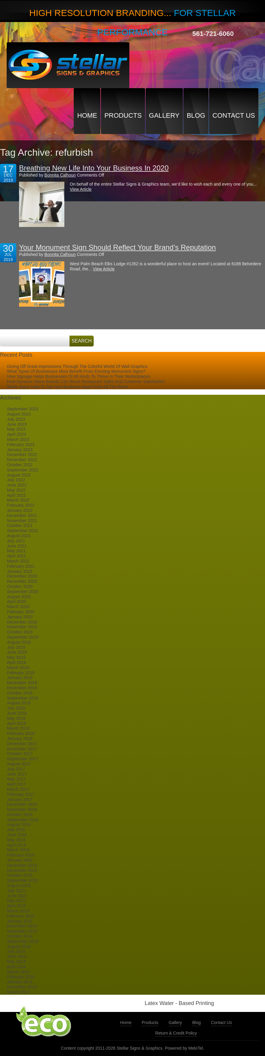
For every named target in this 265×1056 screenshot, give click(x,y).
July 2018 (16, 708)
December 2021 (22, 515)
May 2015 (16, 900)
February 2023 (20, 444)
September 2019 (22, 637)
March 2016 (18, 849)
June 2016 (17, 834)
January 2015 (20, 921)
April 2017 (16, 784)
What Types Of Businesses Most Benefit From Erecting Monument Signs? (76, 371)
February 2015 (20, 916)
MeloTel (195, 1048)
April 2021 (16, 556)
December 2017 (22, 743)
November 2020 (22, 581)
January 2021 (20, 571)
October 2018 (20, 693)
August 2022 (19, 475)
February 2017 (20, 794)
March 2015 (18, 910)
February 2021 (20, 566)
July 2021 (16, 540)
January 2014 (20, 981)
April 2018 (16, 723)
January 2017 (20, 799)
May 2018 (16, 718)
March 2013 (18, 992)
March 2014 (18, 971)
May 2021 (16, 550)
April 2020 (16, 601)
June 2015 (17, 895)
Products (122, 115)
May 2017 (16, 779)
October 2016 (20, 814)
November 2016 (22, 809)
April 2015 (16, 905)
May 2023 (16, 429)
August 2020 (19, 596)
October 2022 (20, 464)
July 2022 (16, 479)
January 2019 (20, 677)
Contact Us (233, 115)
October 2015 (20, 875)
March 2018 (18, 728)
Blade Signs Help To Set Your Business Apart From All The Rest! (67, 386)
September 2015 (22, 880)
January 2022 (20, 510)
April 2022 (16, 495)
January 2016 (20, 860)
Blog (196, 115)
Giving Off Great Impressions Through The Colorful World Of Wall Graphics (77, 366)
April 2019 (16, 662)
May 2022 (16, 490)
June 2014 (17, 956)
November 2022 (22, 459)
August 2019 (19, 642)
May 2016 (16, 839)
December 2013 (22, 986)
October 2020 (20, 586)
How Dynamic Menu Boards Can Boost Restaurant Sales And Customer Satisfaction (86, 381)
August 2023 (19, 414)
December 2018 (22, 682)
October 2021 (20, 525)
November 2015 (22, 870)
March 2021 (18, 561)
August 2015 (19, 885)
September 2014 (22, 941)
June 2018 (17, 713)
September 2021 (22, 530)
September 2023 (22, 409)
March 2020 (18, 606)
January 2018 (20, 738)
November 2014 (22, 931)
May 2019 (16, 657)
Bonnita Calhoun (60, 175)
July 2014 (16, 951)
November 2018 (22, 687)
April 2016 (16, 845)
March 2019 (18, 667)
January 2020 (20, 616)
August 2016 (19, 824)
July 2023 (16, 419)
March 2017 (18, 789)
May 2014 (16, 961)
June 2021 (17, 546)
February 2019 (20, 672)
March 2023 (18, 439)
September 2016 (22, 819)
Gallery (164, 115)
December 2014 (22, 926)
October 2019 (20, 632)
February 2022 (20, 505)
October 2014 (20, 936)
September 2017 (22, 758)
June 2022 (17, 485)
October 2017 (20, 753)
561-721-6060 (213, 33)
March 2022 (18, 500)
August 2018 (19, 702)
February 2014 (20, 976)
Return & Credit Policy (176, 1033)
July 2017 (16, 769)
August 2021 (19, 535)
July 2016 (16, 829)
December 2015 (22, 865)
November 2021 (22, 520)
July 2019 (16, 647)
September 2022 (22, 469)
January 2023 (20, 449)
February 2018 (20, 733)
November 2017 (22, 748)
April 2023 (16, 434)
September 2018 (22, 698)
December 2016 (22, 804)
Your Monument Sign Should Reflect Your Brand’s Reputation (117, 247)
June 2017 (17, 774)
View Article (81, 189)
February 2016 (20, 855)
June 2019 (17, 652)
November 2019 (22, 626)
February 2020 (20, 611)
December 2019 (22, 622)
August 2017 (19, 763)
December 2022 (22, 454)
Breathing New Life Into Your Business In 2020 (94, 168)
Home (87, 115)
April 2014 (16, 966)
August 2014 (19, 946)
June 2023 (17, 424)
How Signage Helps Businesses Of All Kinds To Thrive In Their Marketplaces (78, 376)
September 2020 (22, 591)
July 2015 (16, 890)
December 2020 (22, 576)
